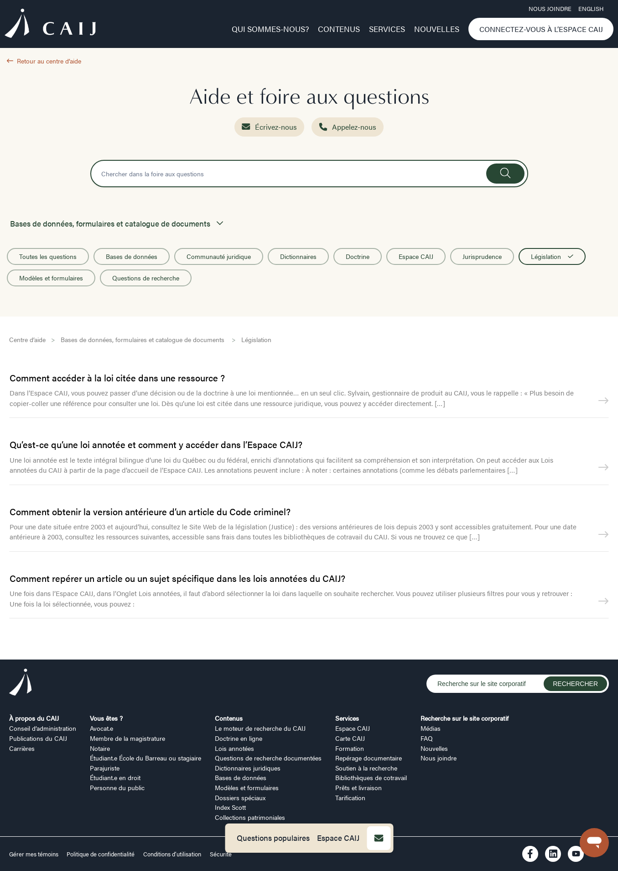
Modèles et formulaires (51, 277)
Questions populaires (273, 837)
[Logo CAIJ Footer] (20, 683)
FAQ (427, 738)
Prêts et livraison (358, 787)
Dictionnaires (298, 256)
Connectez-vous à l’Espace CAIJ (541, 29)
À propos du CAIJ (34, 718)
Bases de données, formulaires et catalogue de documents (143, 339)
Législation (552, 256)
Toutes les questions (48, 256)
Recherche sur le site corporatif (465, 718)
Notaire (100, 748)
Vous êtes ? (106, 718)
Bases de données (131, 256)
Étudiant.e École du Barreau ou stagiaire (145, 757)
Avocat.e (101, 728)
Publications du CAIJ (38, 738)
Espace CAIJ (338, 837)
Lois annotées (234, 748)
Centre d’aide (27, 339)
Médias (431, 728)
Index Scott (230, 807)
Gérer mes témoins (34, 854)
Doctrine (357, 256)
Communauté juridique (219, 256)
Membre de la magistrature (127, 738)
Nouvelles (436, 28)
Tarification (350, 797)
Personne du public (117, 787)
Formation (349, 748)
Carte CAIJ (350, 738)
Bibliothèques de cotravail (371, 777)
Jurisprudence (482, 256)
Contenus (339, 28)
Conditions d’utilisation (172, 854)
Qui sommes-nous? (270, 28)
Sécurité (221, 854)
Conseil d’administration (42, 728)
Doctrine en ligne (238, 738)
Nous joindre (550, 9)
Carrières (22, 748)
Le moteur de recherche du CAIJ (260, 728)
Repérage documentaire (368, 757)
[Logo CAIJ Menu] (50, 25)
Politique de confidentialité (101, 854)
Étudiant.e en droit (115, 777)
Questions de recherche (145, 277)
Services (387, 28)
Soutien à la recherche (366, 767)
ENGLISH (590, 9)
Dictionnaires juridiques (247, 767)
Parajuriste (104, 767)
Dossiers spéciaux (240, 797)
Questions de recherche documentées (268, 757)
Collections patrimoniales (250, 817)
